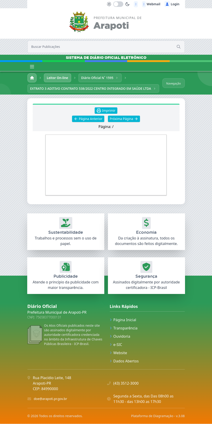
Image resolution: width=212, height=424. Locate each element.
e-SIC (116, 344)
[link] (106, 23)
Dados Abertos (124, 361)
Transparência (124, 328)
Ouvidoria (120, 336)
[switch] (118, 4)
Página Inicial (123, 320)
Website (118, 353)
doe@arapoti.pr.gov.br (50, 399)
